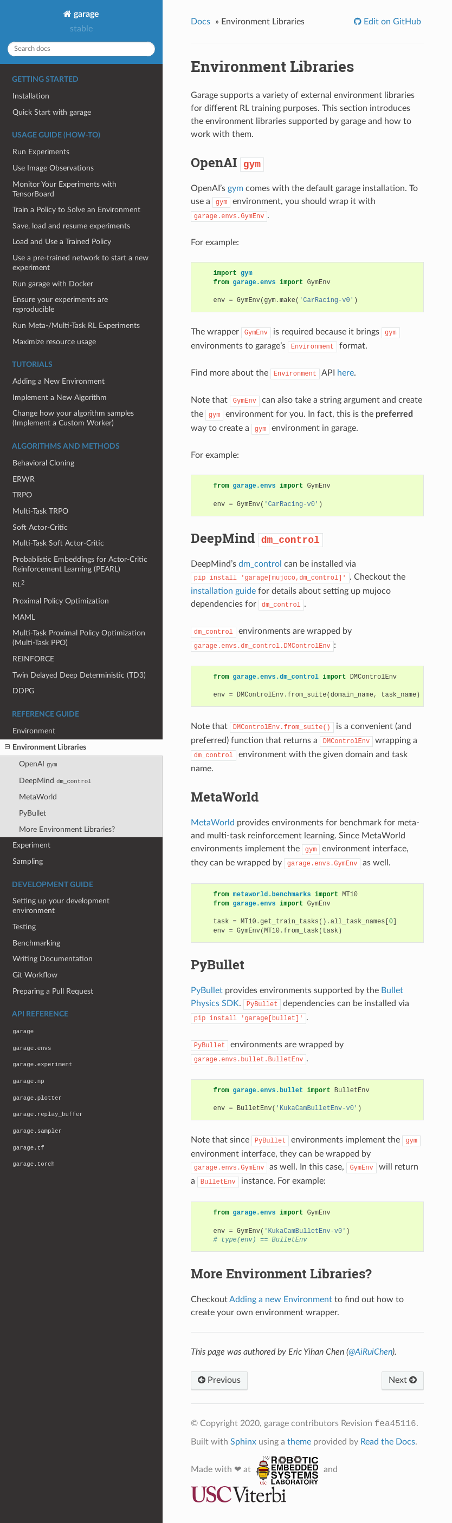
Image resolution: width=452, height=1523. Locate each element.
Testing (24, 927)
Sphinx (243, 1441)
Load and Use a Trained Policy (61, 242)
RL (18, 584)
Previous (219, 1380)
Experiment (31, 845)
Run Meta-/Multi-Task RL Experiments (76, 325)
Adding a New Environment (58, 381)
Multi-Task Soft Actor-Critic (58, 543)
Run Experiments (40, 152)
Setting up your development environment (60, 906)
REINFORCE (33, 659)
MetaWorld (38, 797)
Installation (30, 96)
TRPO (22, 495)
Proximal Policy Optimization (60, 601)
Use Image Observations (53, 168)
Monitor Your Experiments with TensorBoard (64, 189)
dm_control (260, 564)
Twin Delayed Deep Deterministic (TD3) (79, 675)
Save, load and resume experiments (71, 226)
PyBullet (32, 813)
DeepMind (55, 781)
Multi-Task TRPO (40, 511)
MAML (23, 617)
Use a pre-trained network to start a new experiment (80, 263)
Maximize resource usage (54, 342)
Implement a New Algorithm (59, 397)
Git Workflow (34, 975)
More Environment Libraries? (67, 829)
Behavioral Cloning (43, 463)
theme (299, 1441)
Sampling (27, 861)
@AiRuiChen (370, 1352)
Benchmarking (36, 943)
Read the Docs (387, 1441)
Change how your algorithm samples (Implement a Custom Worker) (73, 418)
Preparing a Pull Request (52, 991)
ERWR (23, 479)
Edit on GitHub (391, 21)
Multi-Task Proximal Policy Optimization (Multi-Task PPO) (78, 638)
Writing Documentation (52, 959)
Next (403, 1380)
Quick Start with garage (51, 112)
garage (85, 14)
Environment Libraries (45, 747)
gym (235, 188)
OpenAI (38, 764)
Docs (200, 21)
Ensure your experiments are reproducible (60, 304)
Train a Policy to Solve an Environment (76, 210)
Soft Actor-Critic (40, 527)
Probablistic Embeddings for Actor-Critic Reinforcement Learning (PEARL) (79, 564)
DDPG (23, 691)
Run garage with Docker (52, 284)
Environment (33, 731)
